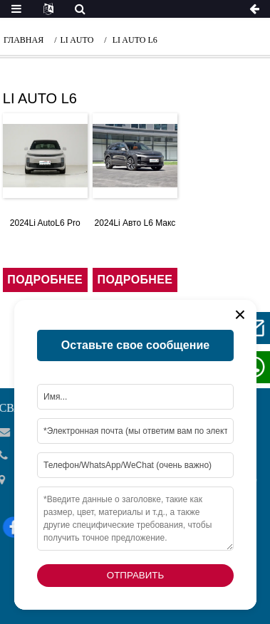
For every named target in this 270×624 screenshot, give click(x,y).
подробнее (45, 280)
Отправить (135, 575)
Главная (23, 40)
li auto (77, 40)
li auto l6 (135, 40)
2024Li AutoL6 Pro (45, 223)
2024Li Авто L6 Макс (135, 223)
